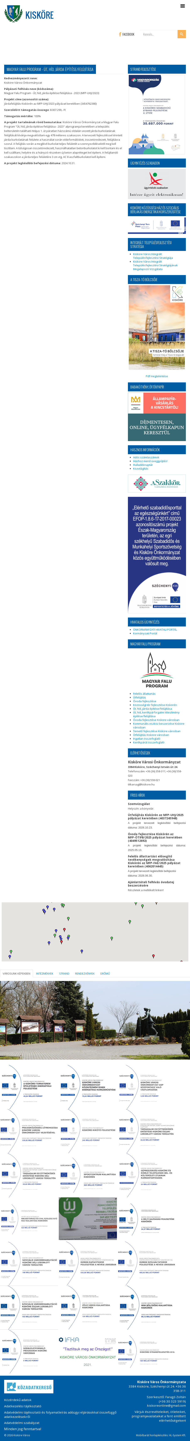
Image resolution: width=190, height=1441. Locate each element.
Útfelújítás (139, 697)
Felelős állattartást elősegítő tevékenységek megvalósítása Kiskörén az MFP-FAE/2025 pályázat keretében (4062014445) (154, 861)
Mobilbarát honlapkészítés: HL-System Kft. (161, 1435)
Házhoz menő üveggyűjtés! (150, 461)
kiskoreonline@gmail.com (166, 1405)
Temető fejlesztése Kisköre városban (156, 731)
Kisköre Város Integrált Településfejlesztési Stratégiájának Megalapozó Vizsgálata (155, 265)
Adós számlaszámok (146, 457)
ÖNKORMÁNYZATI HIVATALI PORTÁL (155, 629)
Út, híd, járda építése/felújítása (152, 709)
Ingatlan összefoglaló (146, 738)
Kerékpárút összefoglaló (148, 742)
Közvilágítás (140, 468)
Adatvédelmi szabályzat (21, 1423)
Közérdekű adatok (18, 1400)
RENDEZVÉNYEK (85, 973)
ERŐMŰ (105, 973)
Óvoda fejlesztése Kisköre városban (156, 720)
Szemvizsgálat (139, 804)
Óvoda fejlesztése (144, 701)
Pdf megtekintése (157, 331)
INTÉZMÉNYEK (44, 973)
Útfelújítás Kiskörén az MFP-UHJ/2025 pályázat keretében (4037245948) (156, 816)
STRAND (64, 973)
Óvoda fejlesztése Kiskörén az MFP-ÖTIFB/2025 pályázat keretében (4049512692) (155, 837)
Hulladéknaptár (143, 465)
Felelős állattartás (144, 694)
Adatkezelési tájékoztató (22, 1406)
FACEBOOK (126, 34)
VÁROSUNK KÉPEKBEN (16, 973)
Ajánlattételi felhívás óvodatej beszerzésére (151, 883)
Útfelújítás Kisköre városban (151, 735)
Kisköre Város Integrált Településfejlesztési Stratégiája (153, 256)
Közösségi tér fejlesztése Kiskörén (155, 705)
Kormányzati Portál (145, 633)
